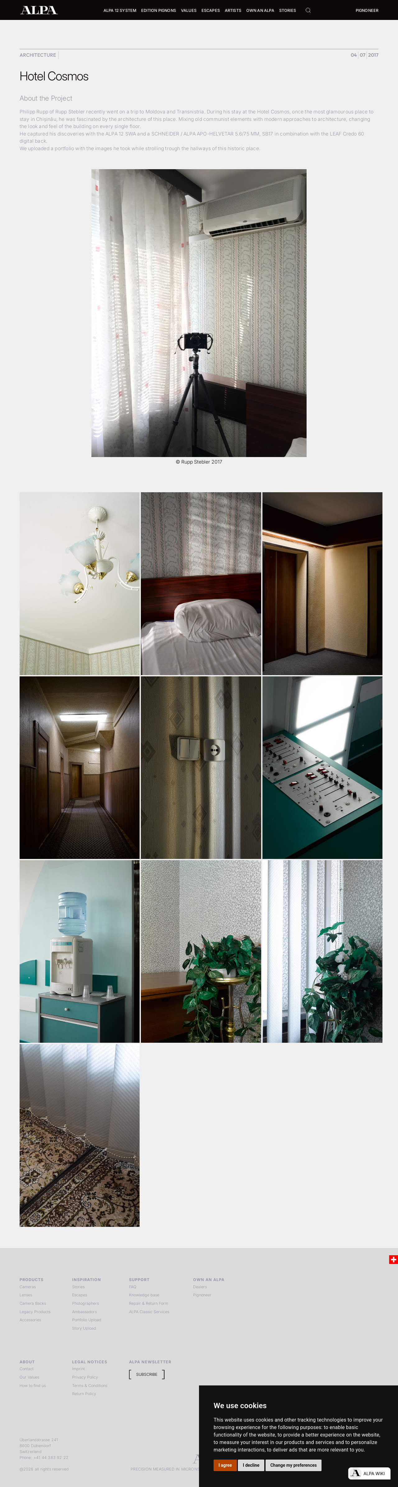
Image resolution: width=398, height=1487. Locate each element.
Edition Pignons (158, 10)
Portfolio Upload (86, 1320)
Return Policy (84, 1393)
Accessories (30, 1320)
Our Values (29, 1377)
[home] (39, 10)
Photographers (85, 1303)
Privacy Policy (85, 1377)
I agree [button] (225, 1465)
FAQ (133, 1286)
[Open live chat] (369, 1473)
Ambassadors (84, 1311)
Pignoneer (367, 10)
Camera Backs (33, 1303)
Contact (27, 1368)
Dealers (200, 1286)
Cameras (28, 1286)
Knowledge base (144, 1295)
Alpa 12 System (120, 10)
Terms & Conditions (89, 1385)
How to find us (33, 1385)
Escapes (79, 1295)
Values (189, 10)
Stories (287, 10)
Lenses (26, 1295)
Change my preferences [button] (293, 1465)
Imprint (78, 1368)
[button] (120, 11)
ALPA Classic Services (149, 1311)
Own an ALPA (260, 10)
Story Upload (84, 1328)
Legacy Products (35, 1311)
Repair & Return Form (148, 1303)
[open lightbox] (80, 583)
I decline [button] (251, 1465)
